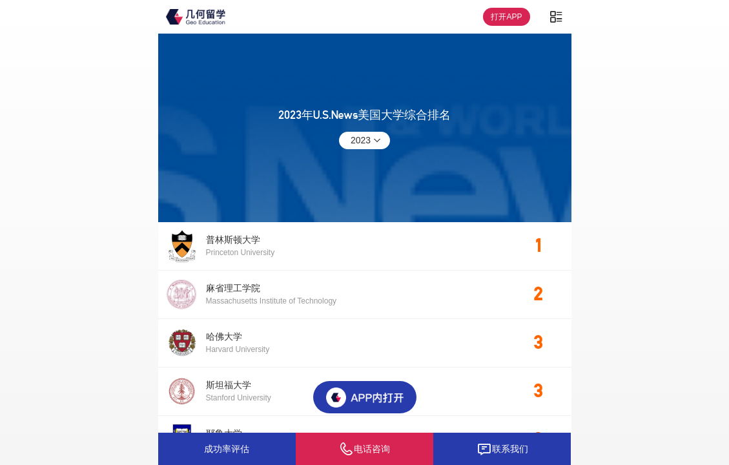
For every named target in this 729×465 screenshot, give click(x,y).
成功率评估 (226, 449)
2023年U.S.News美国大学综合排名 (364, 115)
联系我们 (502, 448)
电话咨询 (364, 448)
